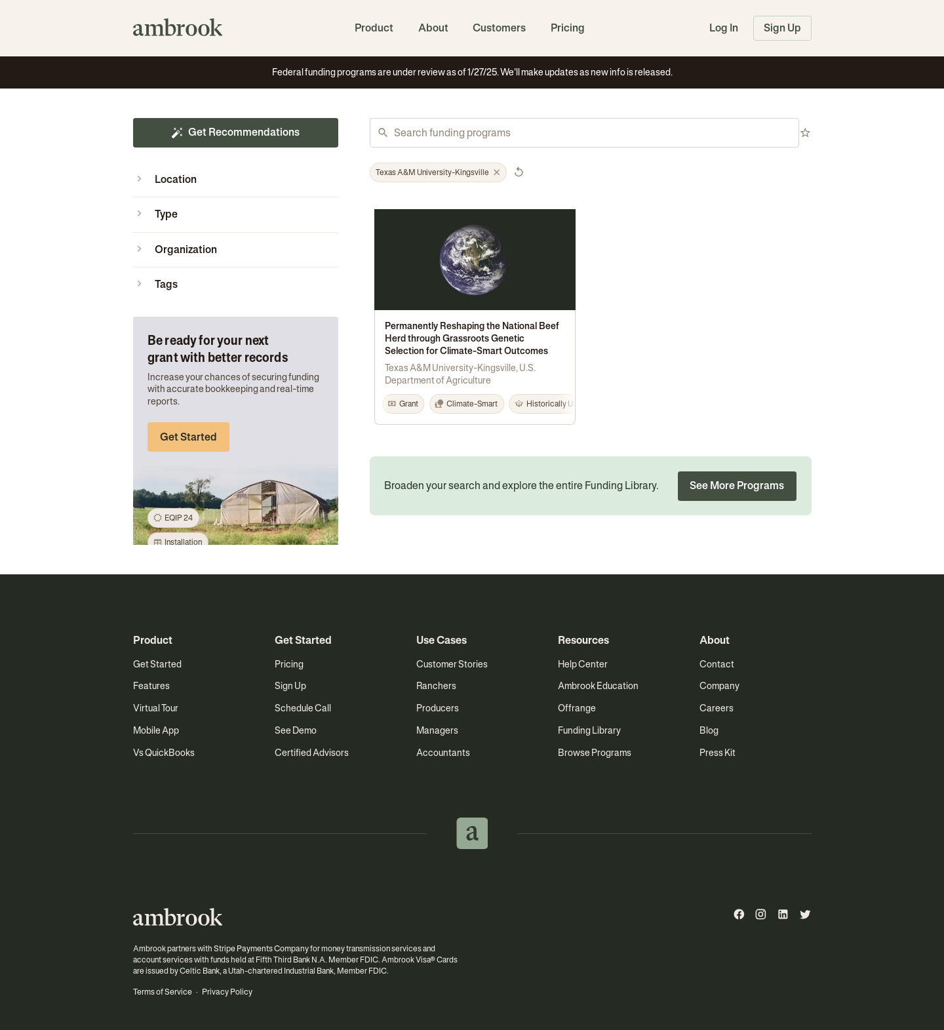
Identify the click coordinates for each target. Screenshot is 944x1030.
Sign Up (782, 28)
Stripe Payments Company (259, 938)
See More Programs (737, 476)
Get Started (188, 437)
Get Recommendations (235, 132)
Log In (723, 28)
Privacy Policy (226, 981)
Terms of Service (162, 981)
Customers (499, 28)
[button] (235, 180)
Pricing (568, 28)
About (433, 28)
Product (374, 28)
